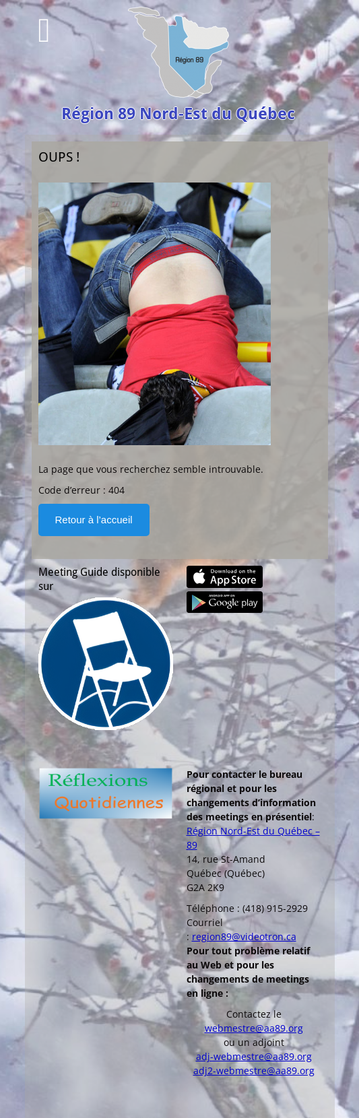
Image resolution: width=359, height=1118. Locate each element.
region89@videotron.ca (244, 936)
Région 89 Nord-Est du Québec (178, 113)
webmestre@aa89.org (254, 1028)
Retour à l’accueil (94, 519)
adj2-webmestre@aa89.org (254, 1070)
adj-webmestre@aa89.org (254, 1056)
